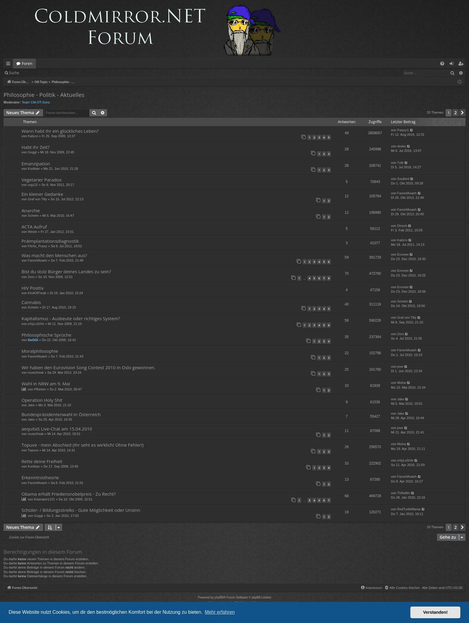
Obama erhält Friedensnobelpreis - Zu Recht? (69, 494)
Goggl (32, 152)
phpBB (218, 597)
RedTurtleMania (409, 509)
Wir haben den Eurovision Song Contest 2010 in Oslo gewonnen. (89, 367)
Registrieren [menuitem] (462, 64)
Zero (31, 277)
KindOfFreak (37, 293)
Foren (27, 63)
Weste (32, 231)
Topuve (33, 450)
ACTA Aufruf (34, 227)
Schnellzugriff (9, 64)
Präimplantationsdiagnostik (50, 241)
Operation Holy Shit (42, 400)
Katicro (33, 136)
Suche (14, 72)
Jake (31, 405)
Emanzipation (36, 164)
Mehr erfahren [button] (220, 612)
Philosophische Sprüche (46, 335)
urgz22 (33, 185)
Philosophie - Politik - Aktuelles (44, 95)
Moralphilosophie (40, 351)
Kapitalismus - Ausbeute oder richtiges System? (71, 318)
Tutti (400, 162)
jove (400, 366)
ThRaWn (403, 493)
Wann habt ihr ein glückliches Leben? (60, 131)
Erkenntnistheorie (40, 477)
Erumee (403, 254)
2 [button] (455, 112)
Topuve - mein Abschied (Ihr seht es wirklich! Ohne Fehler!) (83, 445)
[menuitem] (442, 63)
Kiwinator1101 (44, 499)
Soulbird (403, 179)
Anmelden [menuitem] (453, 64)
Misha (401, 382)
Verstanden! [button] (435, 612)
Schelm (33, 215)
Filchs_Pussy (37, 246)
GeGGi (33, 340)
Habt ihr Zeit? (35, 147)
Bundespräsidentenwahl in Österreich (61, 414)
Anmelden (36, 72)
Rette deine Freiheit (42, 461)
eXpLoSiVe (36, 324)
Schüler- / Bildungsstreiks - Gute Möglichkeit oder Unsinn (81, 510)
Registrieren (64, 72)
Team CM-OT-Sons (36, 102)
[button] (462, 112)
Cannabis (31, 302)
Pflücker (40, 389)
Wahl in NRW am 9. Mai (46, 384)
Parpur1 (403, 130)
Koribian (34, 168)
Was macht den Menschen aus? (54, 255)
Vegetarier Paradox (42, 180)
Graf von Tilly (37, 199)
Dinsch (402, 225)
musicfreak (36, 372)
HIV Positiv (33, 288)
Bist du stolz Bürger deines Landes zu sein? (66, 271)
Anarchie (31, 210)
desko (401, 146)
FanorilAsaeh (407, 193)
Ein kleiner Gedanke (42, 194)
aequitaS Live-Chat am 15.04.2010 (57, 429)
